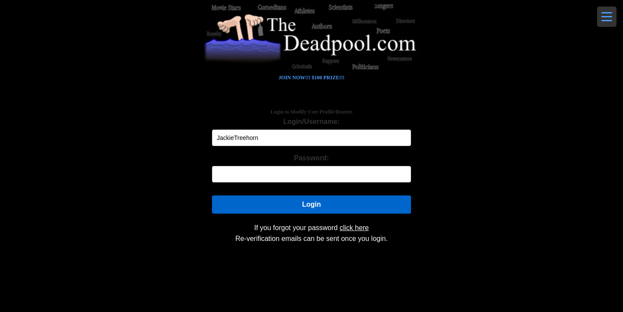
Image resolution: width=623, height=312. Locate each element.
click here (354, 227)
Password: (311, 158)
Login (311, 204)
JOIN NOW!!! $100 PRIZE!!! (311, 78)
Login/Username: (311, 121)
